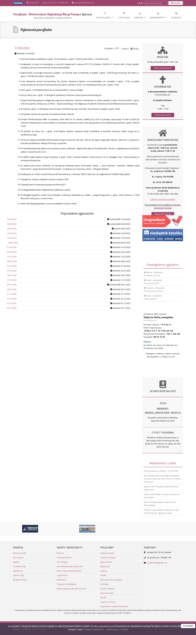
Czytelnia (124, 15)
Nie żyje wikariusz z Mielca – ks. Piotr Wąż (161, 503)
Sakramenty (157, 15)
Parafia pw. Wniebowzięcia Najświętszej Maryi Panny (52, 15)
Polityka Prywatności (93, 629)
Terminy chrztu (19, 619)
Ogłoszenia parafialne (36, 29)
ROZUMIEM (188, 626)
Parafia (139, 15)
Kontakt (176, 15)
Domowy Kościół (64, 610)
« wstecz (124, 48)
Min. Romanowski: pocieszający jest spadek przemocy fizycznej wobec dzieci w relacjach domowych (162, 511)
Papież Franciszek (108, 610)
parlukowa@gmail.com (84, 2)
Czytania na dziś (107, 605)
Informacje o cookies (117, 629)
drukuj (134, 48)
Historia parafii (19, 605)
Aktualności (104, 15)
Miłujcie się (105, 619)
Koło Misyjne (62, 614)
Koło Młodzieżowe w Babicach (70, 619)
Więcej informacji (163, 115)
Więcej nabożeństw (163, 68)
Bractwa (60, 605)
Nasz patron (18, 610)
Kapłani (16, 614)
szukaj (175, 3)
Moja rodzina (106, 614)
